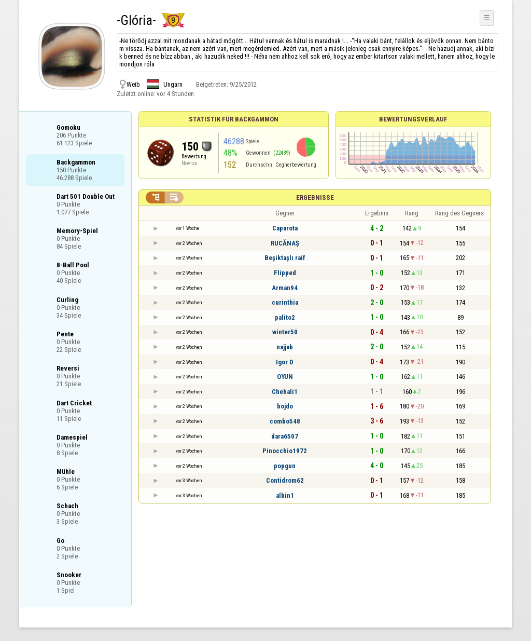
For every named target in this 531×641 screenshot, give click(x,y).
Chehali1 (285, 391)
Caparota (285, 228)
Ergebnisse (315, 197)
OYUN (285, 376)
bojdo (285, 406)
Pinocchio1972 (284, 451)
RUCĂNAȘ (285, 243)
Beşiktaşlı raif (284, 258)
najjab (284, 347)
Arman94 (285, 288)
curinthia (285, 302)
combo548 (285, 421)
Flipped (285, 273)
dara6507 (284, 436)
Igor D (285, 362)
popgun (285, 466)
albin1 (285, 495)
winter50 (285, 332)
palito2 (285, 317)
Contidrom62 (285, 480)
